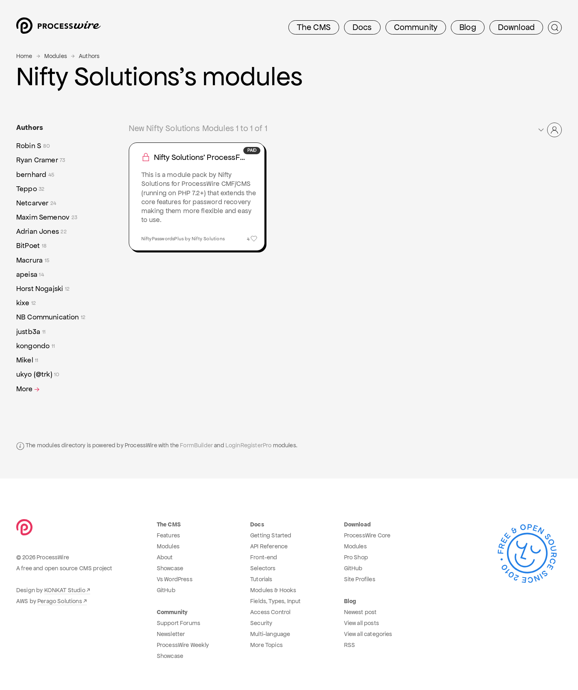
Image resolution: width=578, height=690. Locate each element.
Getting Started (270, 535)
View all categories (368, 634)
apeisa (30, 275)
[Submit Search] (555, 27)
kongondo (35, 346)
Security (261, 623)
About (165, 557)
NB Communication (50, 317)
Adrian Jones (41, 231)
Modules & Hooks (273, 590)
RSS (349, 645)
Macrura (33, 260)
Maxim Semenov (46, 217)
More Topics (266, 645)
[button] (549, 130)
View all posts (361, 623)
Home (24, 56)
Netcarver (36, 203)
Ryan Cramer (40, 160)
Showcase (170, 568)
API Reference (269, 546)
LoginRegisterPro (248, 445)
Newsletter (171, 634)
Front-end (263, 557)
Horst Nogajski (42, 289)
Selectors (262, 568)
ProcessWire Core (367, 535)
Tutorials (261, 579)
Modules (55, 56)
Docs (362, 27)
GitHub (166, 590)
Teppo (30, 189)
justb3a (30, 332)
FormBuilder (196, 445)
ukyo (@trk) (38, 374)
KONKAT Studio (64, 590)
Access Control (270, 612)
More (28, 389)
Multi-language (270, 634)
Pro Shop (356, 557)
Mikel (27, 360)
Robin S (33, 146)
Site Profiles (359, 579)
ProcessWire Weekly (183, 645)
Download (516, 27)
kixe (26, 303)
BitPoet (31, 246)
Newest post (360, 612)
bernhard (35, 175)
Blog (467, 27)
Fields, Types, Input (275, 601)
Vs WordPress (175, 579)
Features (168, 535)
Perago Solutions (59, 601)
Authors (89, 56)
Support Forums (178, 623)
